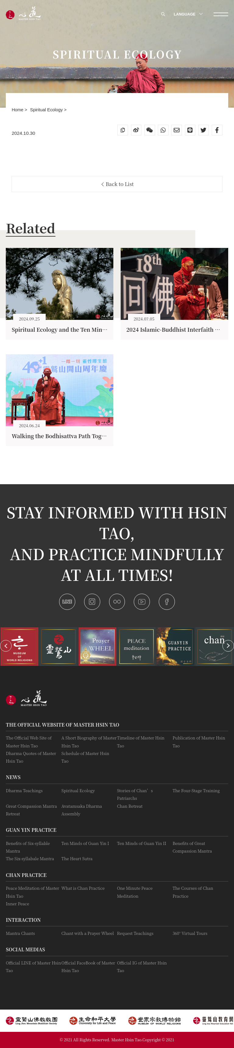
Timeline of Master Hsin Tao (141, 741)
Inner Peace (17, 904)
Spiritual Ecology (47, 109)
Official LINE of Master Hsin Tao (33, 966)
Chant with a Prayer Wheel (88, 933)
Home (18, 109)
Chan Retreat (130, 806)
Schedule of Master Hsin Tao (85, 757)
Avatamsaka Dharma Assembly (82, 810)
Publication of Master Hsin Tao (198, 741)
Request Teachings (135, 933)
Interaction (23, 919)
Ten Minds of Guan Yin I (85, 843)
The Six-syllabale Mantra (30, 858)
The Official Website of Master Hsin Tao (62, 724)
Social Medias (25, 949)
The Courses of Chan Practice (192, 892)
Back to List (118, 184)
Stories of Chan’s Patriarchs (135, 794)
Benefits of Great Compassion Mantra (192, 847)
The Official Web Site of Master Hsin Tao (28, 741)
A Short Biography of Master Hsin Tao (89, 741)
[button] (6, 646)
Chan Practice (26, 874)
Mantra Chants (20, 933)
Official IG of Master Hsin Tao (142, 966)
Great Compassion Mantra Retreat (31, 810)
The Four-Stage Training (196, 790)
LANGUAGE (188, 14)
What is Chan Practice (83, 888)
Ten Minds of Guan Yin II (141, 843)
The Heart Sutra (77, 858)
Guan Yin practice (31, 829)
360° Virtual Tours (189, 933)
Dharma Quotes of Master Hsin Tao (31, 757)
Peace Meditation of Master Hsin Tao (32, 892)
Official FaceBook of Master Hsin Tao (88, 966)
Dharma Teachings (24, 790)
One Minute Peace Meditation (135, 892)
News (13, 777)
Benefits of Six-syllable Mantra (28, 847)
